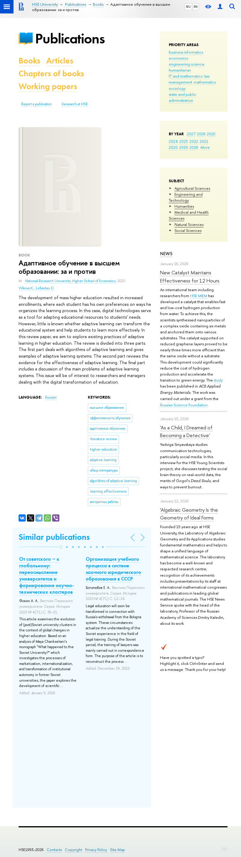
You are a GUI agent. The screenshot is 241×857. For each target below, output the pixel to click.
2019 (183, 147)
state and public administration (182, 97)
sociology (177, 88)
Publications (70, 38)
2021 (204, 141)
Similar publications (54, 537)
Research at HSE (75, 104)
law (207, 76)
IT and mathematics (185, 76)
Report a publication (36, 104)
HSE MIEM (199, 295)
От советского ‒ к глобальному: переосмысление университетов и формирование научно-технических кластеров (46, 575)
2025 (211, 133)
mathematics (205, 82)
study (218, 380)
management (180, 82)
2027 (191, 133)
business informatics (186, 52)
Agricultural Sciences (192, 188)
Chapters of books (51, 73)
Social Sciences (187, 230)
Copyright (73, 849)
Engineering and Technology (186, 197)
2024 (173, 141)
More (205, 147)
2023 (183, 141)
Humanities (184, 206)
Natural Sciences (189, 224)
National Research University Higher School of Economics (70, 281)
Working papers (48, 86)
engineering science (186, 64)
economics (178, 58)
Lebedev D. (45, 288)
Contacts (54, 849)
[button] (61, 547)
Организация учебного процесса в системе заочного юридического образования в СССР (113, 569)
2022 (193, 141)
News (166, 253)
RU (188, 6)
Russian (51, 397)
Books (29, 60)
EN (196, 6)
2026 (201, 133)
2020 (173, 147)
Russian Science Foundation (184, 405)
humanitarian (180, 70)
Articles (59, 60)
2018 (193, 147)
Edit (225, 848)
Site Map (117, 849)
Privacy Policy (96, 849)
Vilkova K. (26, 288)
